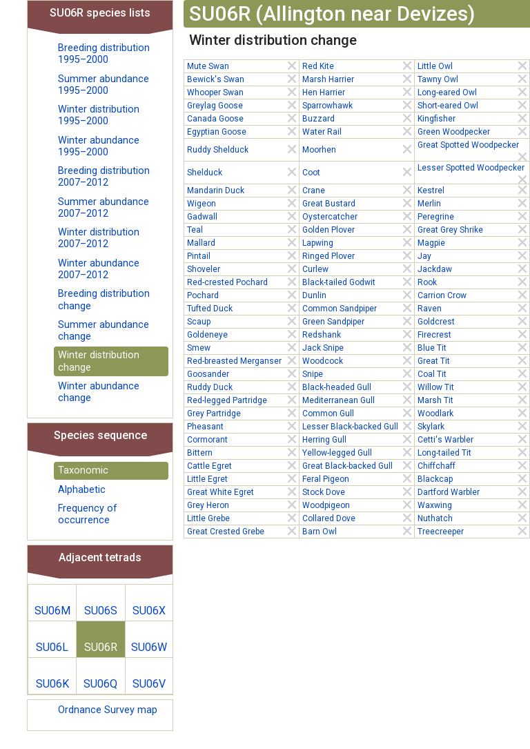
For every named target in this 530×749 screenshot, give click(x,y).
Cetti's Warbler (473, 439)
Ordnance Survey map (107, 710)
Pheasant (243, 425)
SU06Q (100, 683)
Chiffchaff (473, 465)
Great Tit (473, 360)
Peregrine (473, 216)
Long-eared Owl (473, 91)
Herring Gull (358, 439)
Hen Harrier (358, 91)
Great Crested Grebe (243, 530)
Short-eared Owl (473, 104)
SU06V (149, 683)
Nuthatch (473, 517)
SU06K (52, 683)
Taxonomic (83, 470)
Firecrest (473, 334)
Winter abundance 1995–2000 (98, 146)
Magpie (473, 242)
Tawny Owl (473, 78)
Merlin (473, 202)
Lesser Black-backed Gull (358, 425)
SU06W (149, 647)
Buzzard (358, 118)
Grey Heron (243, 504)
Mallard (243, 242)
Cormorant (243, 439)
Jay (473, 255)
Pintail (243, 255)
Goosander (243, 373)
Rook (473, 281)
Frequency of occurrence (87, 514)
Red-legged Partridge (243, 399)
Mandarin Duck (243, 189)
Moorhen (358, 149)
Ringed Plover (358, 255)
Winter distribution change (98, 361)
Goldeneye (243, 334)
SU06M (52, 610)
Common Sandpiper (358, 307)
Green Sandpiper (358, 321)
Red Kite (358, 65)
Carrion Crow (473, 294)
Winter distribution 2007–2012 (98, 238)
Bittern (243, 452)
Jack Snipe (358, 347)
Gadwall (243, 216)
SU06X (149, 610)
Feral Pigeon (358, 478)
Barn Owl (358, 530)
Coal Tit (473, 373)
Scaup (243, 321)
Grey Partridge (243, 412)
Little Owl (473, 65)
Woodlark (473, 412)
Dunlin (358, 294)
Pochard (243, 294)
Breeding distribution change (104, 299)
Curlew (358, 268)
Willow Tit (473, 386)
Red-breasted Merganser (243, 360)
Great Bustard (358, 202)
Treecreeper (473, 530)
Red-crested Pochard (243, 281)
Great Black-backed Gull (358, 465)
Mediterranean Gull (358, 399)
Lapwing (358, 242)
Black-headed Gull (358, 386)
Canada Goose (243, 118)
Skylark (473, 425)
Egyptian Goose (243, 131)
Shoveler (243, 268)
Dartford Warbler (473, 491)
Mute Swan (243, 65)
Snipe (358, 373)
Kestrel (473, 189)
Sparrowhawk (358, 104)
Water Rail (358, 131)
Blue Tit (473, 347)
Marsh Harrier (358, 78)
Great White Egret (243, 491)
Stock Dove (358, 491)
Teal (243, 229)
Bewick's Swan (243, 78)
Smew (243, 347)
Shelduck (243, 171)
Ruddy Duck (243, 386)
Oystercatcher (358, 216)
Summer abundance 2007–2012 (103, 208)
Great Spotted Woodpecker (473, 145)
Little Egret (243, 478)
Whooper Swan (243, 91)
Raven (473, 307)
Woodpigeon (358, 504)
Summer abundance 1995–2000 (103, 85)
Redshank (358, 334)
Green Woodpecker (473, 131)
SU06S (100, 610)
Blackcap (473, 478)
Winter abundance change (98, 392)
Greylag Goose (243, 104)
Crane (358, 189)
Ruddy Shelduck (243, 149)
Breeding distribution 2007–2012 (104, 176)
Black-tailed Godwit (358, 281)
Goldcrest (473, 321)
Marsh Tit (473, 399)
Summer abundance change (103, 330)
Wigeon (243, 202)
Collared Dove (358, 517)
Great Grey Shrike (473, 229)
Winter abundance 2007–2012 (98, 269)
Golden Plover (358, 229)
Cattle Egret (243, 465)
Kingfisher (473, 118)
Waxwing (473, 504)
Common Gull (358, 412)
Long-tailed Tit (473, 452)
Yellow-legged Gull (358, 452)
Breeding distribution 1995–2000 (104, 54)
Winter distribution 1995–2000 (98, 115)
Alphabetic (82, 490)
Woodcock (358, 360)
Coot (358, 171)
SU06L (52, 647)
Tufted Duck (243, 307)
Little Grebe (243, 517)
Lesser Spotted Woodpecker (473, 168)
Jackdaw (473, 268)
